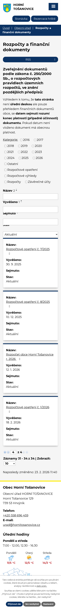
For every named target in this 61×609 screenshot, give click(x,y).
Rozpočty (14, 182)
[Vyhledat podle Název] (30, 196)
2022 (24, 152)
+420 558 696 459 (15, 515)
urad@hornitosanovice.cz (21, 525)
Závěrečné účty (39, 182)
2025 (25, 158)
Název (9, 190)
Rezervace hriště (44, 18)
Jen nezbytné (32, 604)
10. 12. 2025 (14, 317)
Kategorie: (10, 140)
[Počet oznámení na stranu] (9, 463)
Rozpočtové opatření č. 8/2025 (28, 304)
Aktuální (12, 281)
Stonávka (21, 18)
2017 (40, 140)
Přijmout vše (14, 604)
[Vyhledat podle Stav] (30, 234)
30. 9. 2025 (13, 264)
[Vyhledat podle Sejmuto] (30, 222)
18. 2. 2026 (13, 422)
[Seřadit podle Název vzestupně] (16, 189)
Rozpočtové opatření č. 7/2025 (28, 251)
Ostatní (12, 164)
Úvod (6, 28)
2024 (10, 158)
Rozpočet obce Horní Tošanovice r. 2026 (30, 357)
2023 (38, 152)
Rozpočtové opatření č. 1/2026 (27, 409)
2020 (38, 146)
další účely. (41, 586)
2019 (24, 146)
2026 (39, 158)
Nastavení (48, 604)
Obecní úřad (22, 28)
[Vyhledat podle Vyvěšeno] (30, 209)
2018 (10, 146)
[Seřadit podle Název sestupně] (16, 190)
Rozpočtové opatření (22, 170)
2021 (10, 152)
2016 (26, 140)
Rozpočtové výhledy (22, 176)
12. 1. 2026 (13, 370)
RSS (41, 59)
